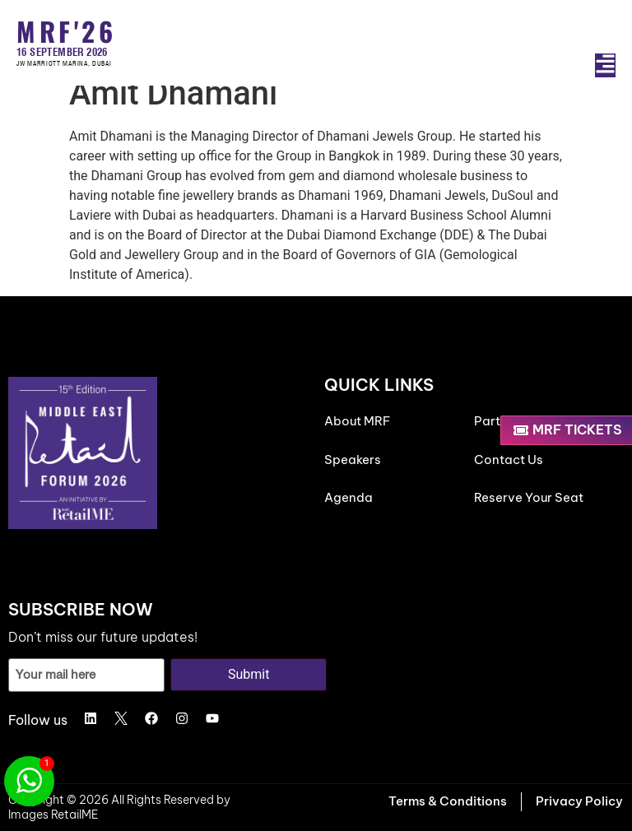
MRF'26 (66, 31)
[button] (605, 65)
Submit (248, 674)
